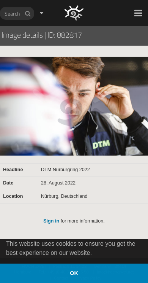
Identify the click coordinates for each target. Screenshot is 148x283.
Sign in (51, 221)
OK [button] (74, 273)
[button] (138, 13)
